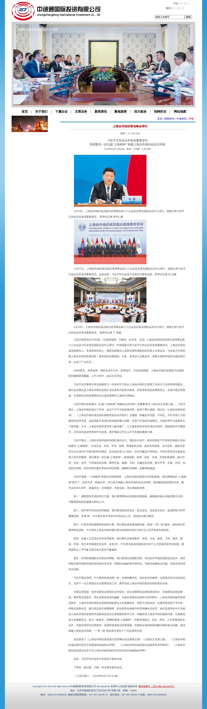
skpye (174, 8)
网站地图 (180, 111)
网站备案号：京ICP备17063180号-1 (156, 686)
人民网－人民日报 (141, 149)
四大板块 (140, 111)
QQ (181, 8)
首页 (25, 111)
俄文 (181, 3)
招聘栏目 (160, 111)
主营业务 (81, 111)
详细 (191, 118)
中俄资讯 (181, 118)
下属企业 (61, 111)
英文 (187, 3)
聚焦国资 (120, 111)
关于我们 (41, 111)
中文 (175, 3)
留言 (168, 8)
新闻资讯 (101, 111)
